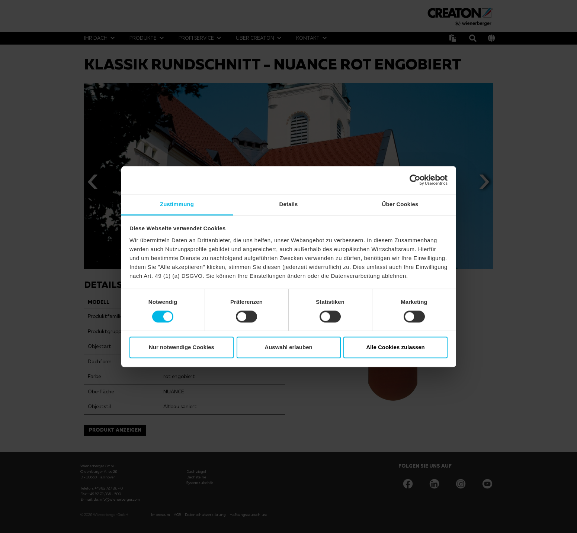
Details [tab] (288, 204)
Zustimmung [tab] (177, 204)
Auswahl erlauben (288, 347)
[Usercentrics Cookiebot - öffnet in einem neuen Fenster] (415, 179)
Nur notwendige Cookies (181, 347)
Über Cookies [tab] (400, 204)
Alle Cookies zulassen (395, 347)
